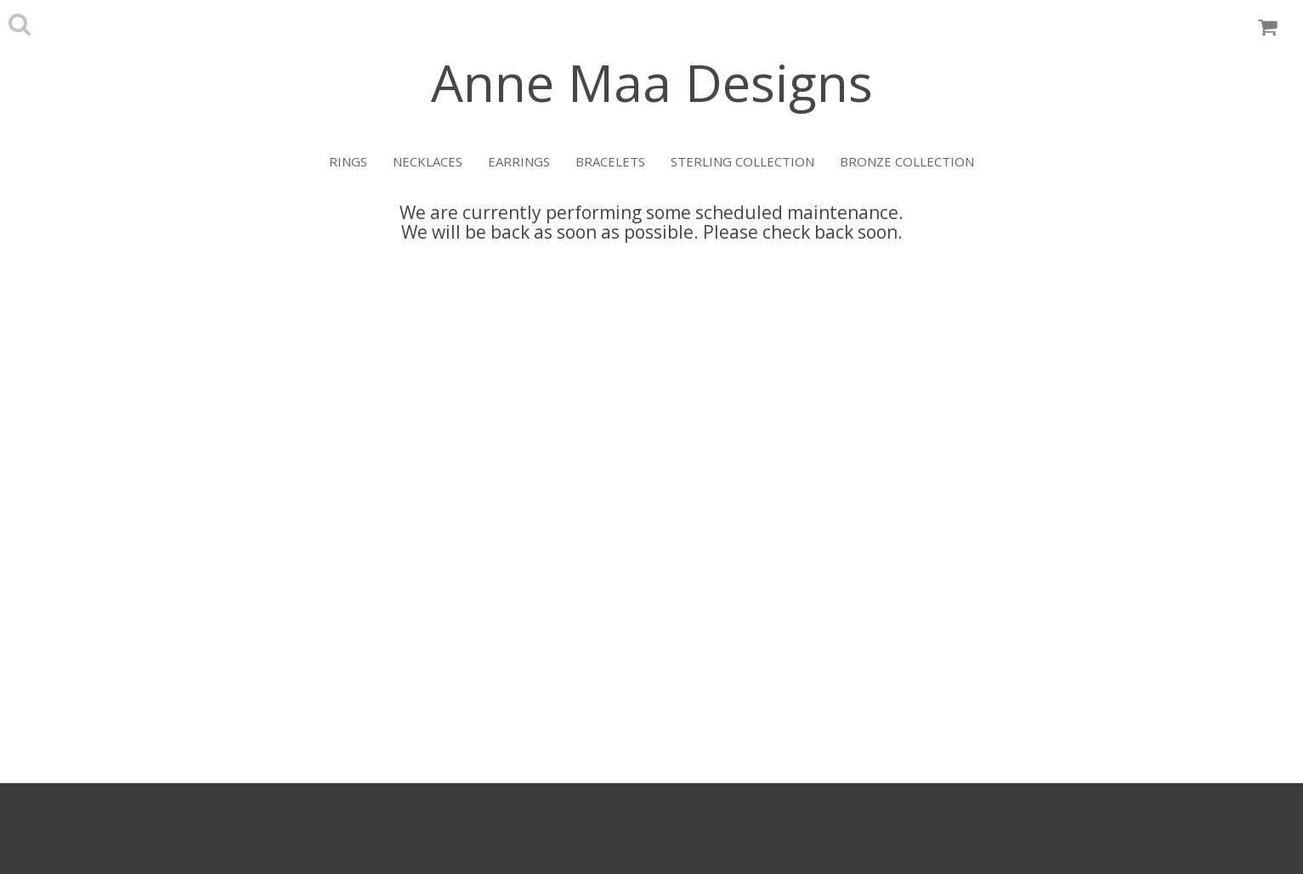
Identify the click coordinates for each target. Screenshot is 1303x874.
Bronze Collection (907, 161)
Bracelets (610, 161)
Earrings (519, 161)
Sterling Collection (742, 161)
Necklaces (427, 161)
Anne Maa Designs (652, 82)
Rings (348, 161)
